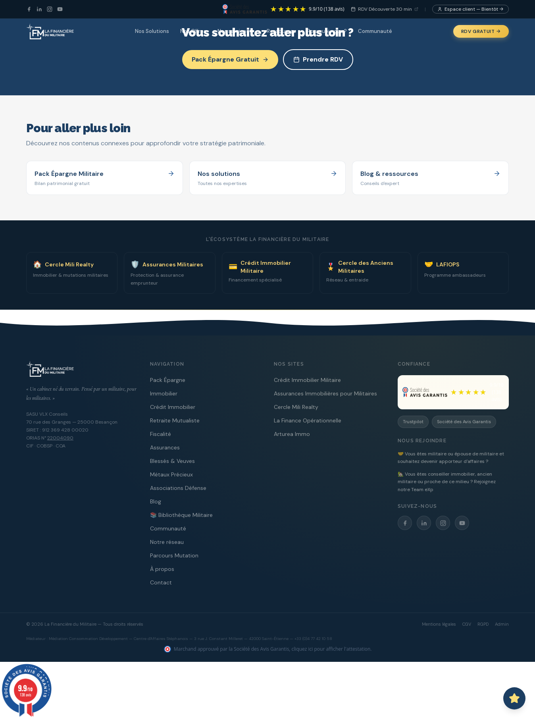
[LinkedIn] (39, 9)
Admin (502, 624)
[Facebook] (29, 9)
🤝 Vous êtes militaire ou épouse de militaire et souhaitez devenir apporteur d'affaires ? (451, 458)
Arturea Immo (292, 434)
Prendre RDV (318, 59)
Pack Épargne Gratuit (230, 59)
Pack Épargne (167, 380)
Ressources (281, 31)
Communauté (375, 31)
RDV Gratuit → (481, 31)
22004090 (60, 438)
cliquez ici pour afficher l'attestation (331, 649)
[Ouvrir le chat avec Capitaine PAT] (514, 698)
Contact (161, 582)
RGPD (483, 624)
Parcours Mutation (174, 555)
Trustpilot (413, 421)
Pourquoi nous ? (327, 31)
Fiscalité (160, 434)
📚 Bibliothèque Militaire (181, 515)
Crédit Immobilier (172, 407)
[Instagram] (49, 9)
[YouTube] (60, 9)
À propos (162, 569)
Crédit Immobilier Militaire (307, 380)
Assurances (165, 447)
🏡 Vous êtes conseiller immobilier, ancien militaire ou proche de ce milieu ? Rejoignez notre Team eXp (447, 482)
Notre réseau (167, 542)
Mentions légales (439, 624)
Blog (155, 501)
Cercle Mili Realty (296, 407)
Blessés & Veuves (172, 461)
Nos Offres (193, 31)
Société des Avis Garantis (464, 421)
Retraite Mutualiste (175, 420)
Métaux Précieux (171, 474)
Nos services (236, 31)
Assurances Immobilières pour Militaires (325, 393)
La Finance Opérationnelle (307, 420)
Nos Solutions (152, 31)
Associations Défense (178, 488)
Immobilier (163, 393)
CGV (466, 624)
